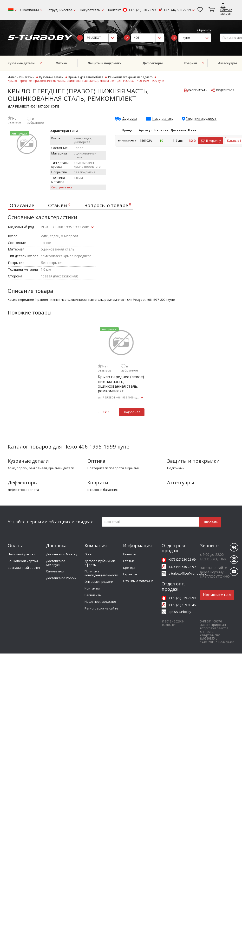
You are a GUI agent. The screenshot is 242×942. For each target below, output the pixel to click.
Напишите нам (217, 594)
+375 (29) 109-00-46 (182, 605)
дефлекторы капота (23, 490)
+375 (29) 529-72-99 (182, 598)
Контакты (115, 10)
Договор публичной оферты (100, 563)
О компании (29, 10)
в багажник (109, 490)
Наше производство (100, 601)
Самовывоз (55, 571)
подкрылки (175, 468)
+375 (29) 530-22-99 (142, 10)
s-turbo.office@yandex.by (187, 573)
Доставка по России (61, 578)
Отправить (210, 522)
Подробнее (131, 412)
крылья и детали (61, 468)
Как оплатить (162, 119)
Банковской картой (23, 561)
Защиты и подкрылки (193, 461)
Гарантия (130, 574)
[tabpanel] (121, 373)
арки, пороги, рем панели (27, 468)
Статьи (128, 561)
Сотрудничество (59, 10)
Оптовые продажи (99, 581)
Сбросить (204, 30)
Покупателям (90, 10)
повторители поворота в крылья (113, 468)
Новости (129, 554)
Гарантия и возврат (201, 118)
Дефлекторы (23, 482)
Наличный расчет (21, 554)
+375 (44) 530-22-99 (177, 10)
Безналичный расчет (24, 567)
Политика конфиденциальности (101, 573)
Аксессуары (180, 482)
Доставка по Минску (61, 554)
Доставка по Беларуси (55, 563)
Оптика (96, 461)
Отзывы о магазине (138, 581)
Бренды (129, 567)
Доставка (129, 119)
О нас (89, 554)
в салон (93, 490)
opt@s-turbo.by (180, 611)
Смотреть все (61, 187)
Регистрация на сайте (101, 608)
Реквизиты (93, 595)
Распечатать (195, 90)
